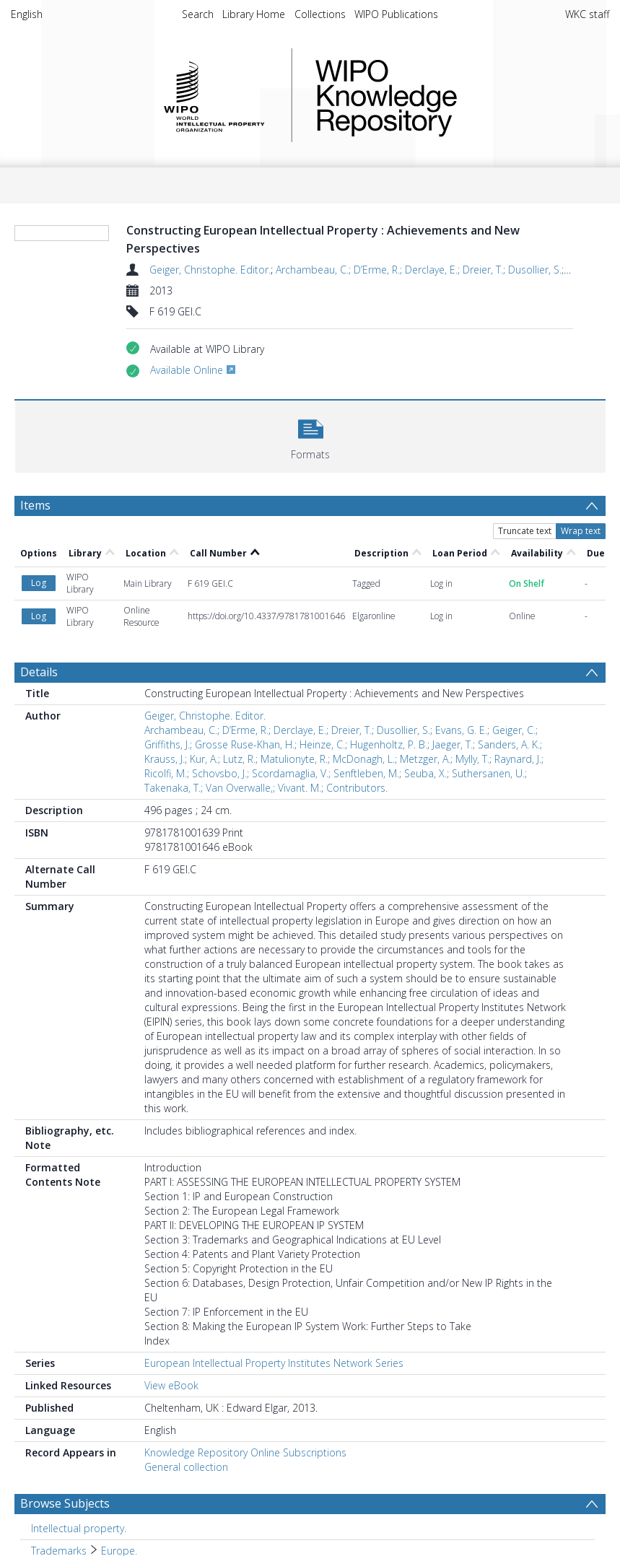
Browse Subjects (65, 1503)
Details (39, 672)
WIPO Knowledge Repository (445, 95)
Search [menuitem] (198, 14)
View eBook (171, 1385)
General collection (186, 1467)
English (27, 14)
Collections (320, 14)
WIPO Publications (396, 14)
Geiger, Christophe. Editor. (210, 269)
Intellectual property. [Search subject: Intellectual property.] (78, 1528)
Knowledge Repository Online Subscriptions (245, 1452)
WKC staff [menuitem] (587, 14)
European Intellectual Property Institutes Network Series (273, 1363)
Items (35, 505)
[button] (310, 435)
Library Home (253, 14)
